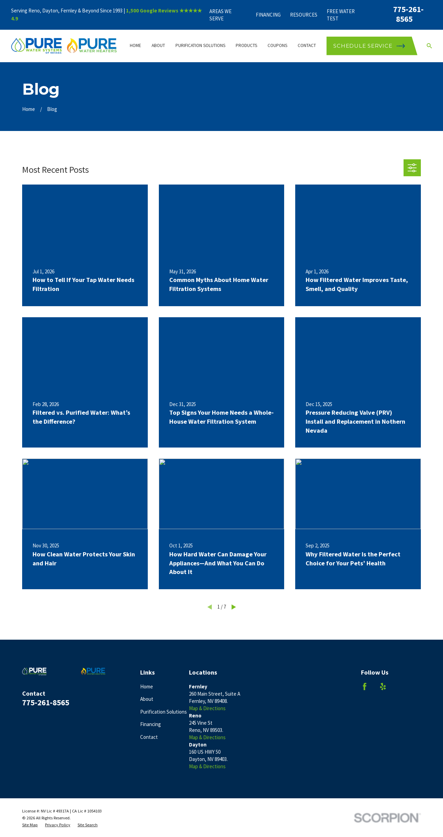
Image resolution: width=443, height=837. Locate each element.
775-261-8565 (408, 14)
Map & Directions (207, 708)
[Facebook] (364, 686)
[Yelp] (383, 686)
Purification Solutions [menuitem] (200, 45)
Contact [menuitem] (307, 45)
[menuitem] (30, 825)
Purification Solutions (163, 711)
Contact (149, 737)
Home (146, 686)
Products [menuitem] (246, 45)
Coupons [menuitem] (277, 45)
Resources (303, 14)
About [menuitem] (158, 45)
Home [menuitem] (135, 45)
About (146, 699)
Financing (268, 14)
